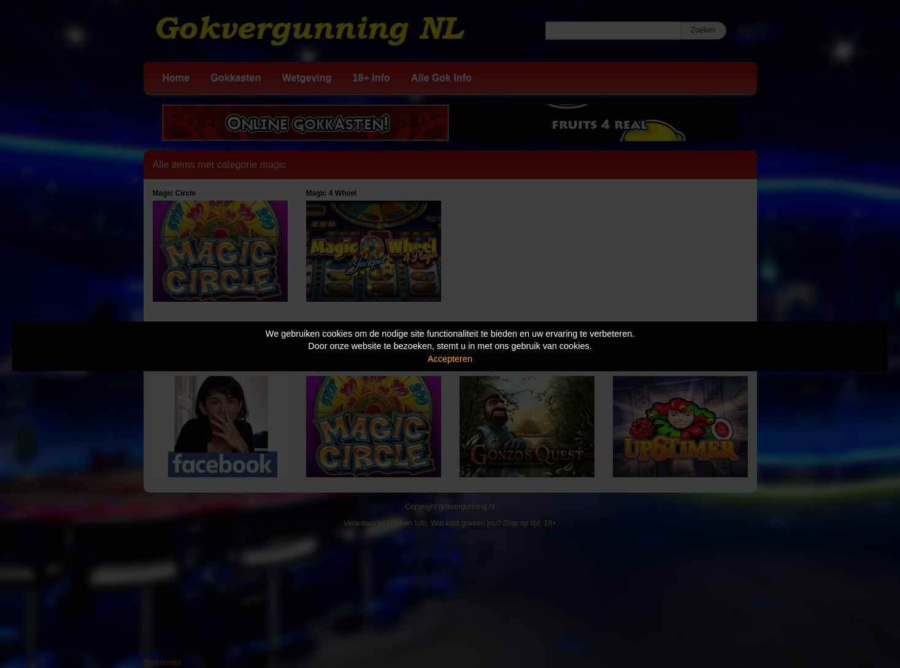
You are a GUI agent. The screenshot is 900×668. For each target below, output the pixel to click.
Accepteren (450, 359)
